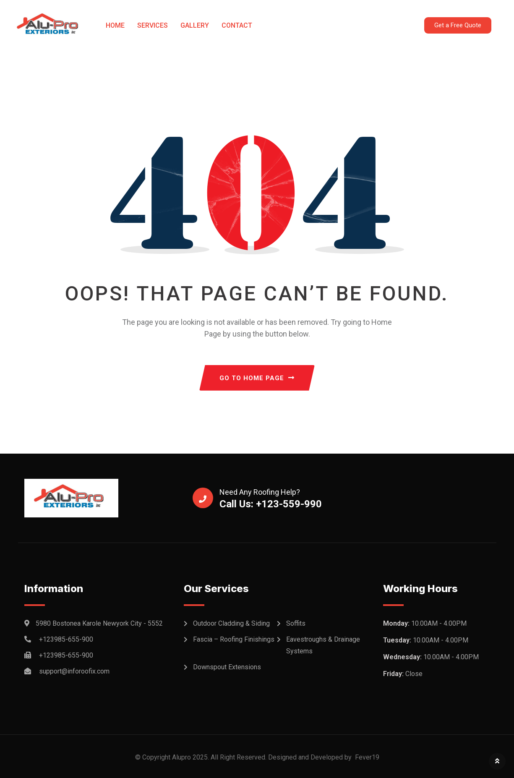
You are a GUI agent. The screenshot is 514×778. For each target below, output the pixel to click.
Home (115, 25)
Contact (237, 25)
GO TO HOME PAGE (257, 378)
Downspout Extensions (227, 667)
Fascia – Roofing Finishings (233, 639)
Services (152, 25)
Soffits (295, 623)
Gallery (194, 25)
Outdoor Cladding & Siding (231, 623)
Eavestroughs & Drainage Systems (323, 645)
